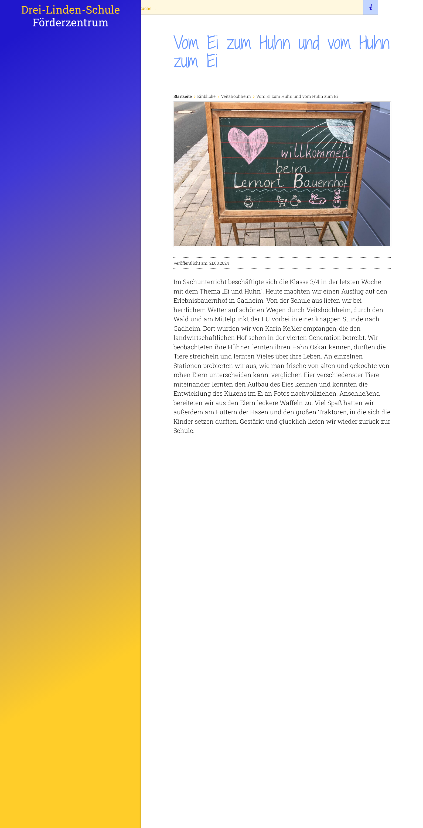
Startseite (29, 370)
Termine (28, 458)
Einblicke (29, 443)
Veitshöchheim (238, 96)
